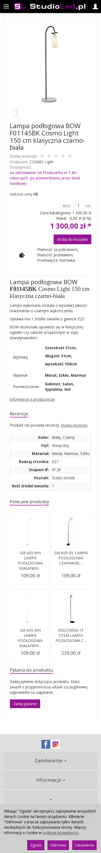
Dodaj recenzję (74, 425)
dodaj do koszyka (72, 239)
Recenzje (19, 413)
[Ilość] (78, 205)
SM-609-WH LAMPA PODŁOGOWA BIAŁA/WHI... (30, 560)
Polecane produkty (29, 501)
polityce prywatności (60, 832)
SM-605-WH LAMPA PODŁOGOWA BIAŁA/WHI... (30, 638)
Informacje (50, 780)
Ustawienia (84, 845)
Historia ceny (23, 194)
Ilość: (66, 205)
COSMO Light (41, 161)
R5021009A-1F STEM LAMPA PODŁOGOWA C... (70, 635)
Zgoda (35, 845)
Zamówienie (50, 760)
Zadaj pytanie (25, 703)
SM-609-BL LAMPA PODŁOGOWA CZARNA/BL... (71, 558)
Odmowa (58, 845)
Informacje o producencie (32, 399)
